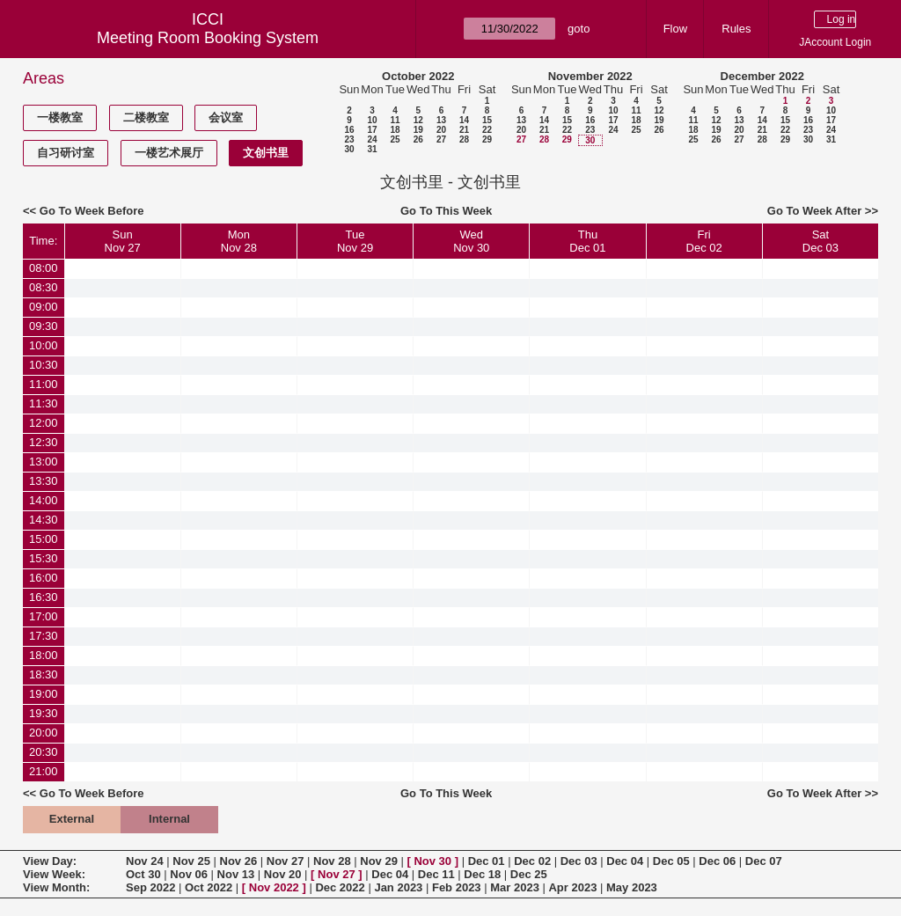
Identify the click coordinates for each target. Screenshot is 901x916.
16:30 (43, 597)
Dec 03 (578, 861)
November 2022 (590, 76)
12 (418, 120)
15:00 (43, 539)
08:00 (43, 268)
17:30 (43, 635)
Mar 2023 (514, 887)
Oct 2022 (208, 887)
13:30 (43, 480)
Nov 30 (432, 861)
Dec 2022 (339, 887)
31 (372, 149)
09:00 (43, 306)
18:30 (43, 674)
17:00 (43, 616)
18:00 (43, 655)
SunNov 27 (123, 241)
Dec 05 (671, 861)
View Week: (54, 874)
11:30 (43, 403)
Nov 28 (332, 861)
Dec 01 (486, 861)
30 (349, 149)
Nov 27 (285, 861)
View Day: (50, 861)
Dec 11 (436, 874)
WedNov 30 (471, 241)
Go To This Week (446, 210)
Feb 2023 (456, 887)
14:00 (43, 500)
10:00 (43, 345)
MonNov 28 (239, 241)
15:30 (43, 558)
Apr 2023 (572, 887)
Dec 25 (528, 874)
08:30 (43, 287)
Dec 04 (624, 861)
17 (372, 130)
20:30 (43, 751)
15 (487, 120)
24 (372, 139)
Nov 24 (145, 861)
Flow (675, 28)
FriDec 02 (704, 241)
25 (394, 139)
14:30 (43, 519)
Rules (736, 28)
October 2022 (418, 76)
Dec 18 (482, 874)
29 (487, 139)
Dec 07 (763, 861)
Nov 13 (236, 874)
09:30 (43, 326)
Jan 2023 (398, 887)
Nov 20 (283, 874)
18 (394, 130)
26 (418, 139)
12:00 (43, 422)
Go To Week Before (92, 210)
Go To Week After (814, 210)
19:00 (43, 693)
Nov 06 (189, 874)
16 (349, 130)
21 (464, 130)
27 (441, 139)
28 (464, 139)
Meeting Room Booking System (208, 38)
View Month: (56, 887)
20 (441, 130)
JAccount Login (835, 42)
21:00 (43, 771)
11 (394, 120)
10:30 (43, 364)
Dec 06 (717, 861)
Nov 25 (191, 861)
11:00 (43, 384)
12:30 (43, 442)
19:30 (43, 713)
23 (349, 139)
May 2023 (631, 887)
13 (441, 120)
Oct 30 (143, 874)
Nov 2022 (274, 887)
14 (464, 120)
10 (372, 120)
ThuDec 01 (587, 241)
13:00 (43, 461)
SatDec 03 (820, 241)
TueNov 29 (355, 241)
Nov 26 (239, 861)
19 (418, 130)
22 (487, 130)
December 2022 (762, 76)
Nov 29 (379, 861)
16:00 (43, 577)
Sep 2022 (150, 887)
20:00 (43, 732)
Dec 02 (532, 861)
